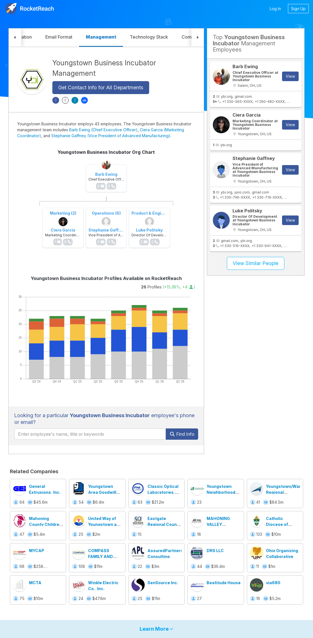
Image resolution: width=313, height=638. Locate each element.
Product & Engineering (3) (157, 213)
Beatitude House (224, 582)
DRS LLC (215, 550)
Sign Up (298, 8)
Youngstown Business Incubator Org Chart (106, 152)
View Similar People (255, 263)
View (290, 76)
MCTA (35, 582)
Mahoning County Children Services (45, 524)
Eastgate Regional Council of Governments (164, 524)
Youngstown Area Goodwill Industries (102, 492)
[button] (15, 37)
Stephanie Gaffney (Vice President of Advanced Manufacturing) (110, 135)
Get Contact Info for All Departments (100, 87)
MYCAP (36, 550)
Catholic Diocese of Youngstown (278, 524)
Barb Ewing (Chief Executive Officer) (103, 129)
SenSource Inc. (162, 582)
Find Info (181, 434)
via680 (273, 582)
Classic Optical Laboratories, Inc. (162, 492)
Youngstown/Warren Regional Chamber (286, 492)
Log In (275, 8)
